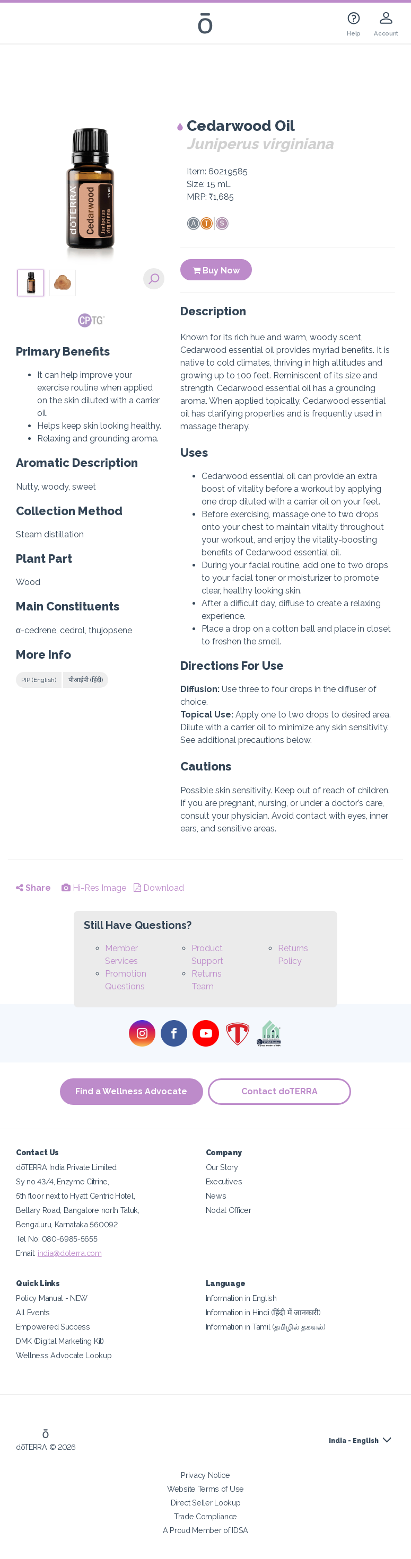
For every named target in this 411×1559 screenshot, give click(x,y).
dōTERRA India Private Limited (66, 1167)
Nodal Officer (228, 1210)
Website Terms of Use (205, 1488)
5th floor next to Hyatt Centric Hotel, (75, 1195)
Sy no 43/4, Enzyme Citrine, (62, 1181)
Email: (27, 1252)
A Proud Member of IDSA (205, 1530)
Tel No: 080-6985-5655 (57, 1238)
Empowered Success (53, 1326)
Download (159, 888)
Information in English (241, 1298)
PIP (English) (38, 680)
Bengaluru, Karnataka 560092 (67, 1224)
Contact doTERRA (280, 1091)
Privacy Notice (205, 1475)
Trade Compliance (205, 1516)
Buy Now (216, 270)
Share (33, 888)
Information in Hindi (263, 1312)
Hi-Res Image (94, 888)
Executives (224, 1181)
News (216, 1195)
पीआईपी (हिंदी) (85, 680)
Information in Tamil (266, 1326)
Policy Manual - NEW (52, 1298)
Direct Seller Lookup (206, 1502)
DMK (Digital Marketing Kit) (60, 1340)
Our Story (222, 1167)
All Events (33, 1312)
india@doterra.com (70, 1252)
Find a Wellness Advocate (131, 1091)
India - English (354, 1441)
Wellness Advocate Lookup (64, 1355)
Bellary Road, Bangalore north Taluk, (77, 1210)
